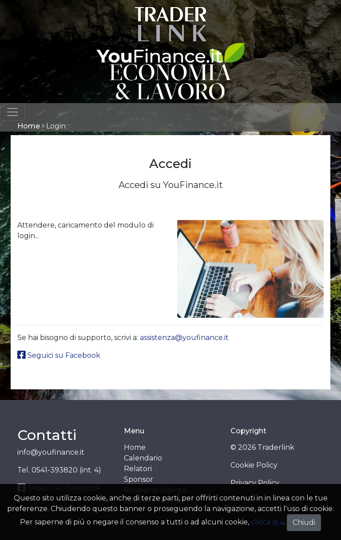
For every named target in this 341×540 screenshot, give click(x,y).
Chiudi (304, 522)
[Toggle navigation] (12, 112)
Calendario (143, 458)
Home (28, 126)
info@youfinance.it (50, 452)
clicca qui (267, 522)
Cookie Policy (254, 465)
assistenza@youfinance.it (184, 337)
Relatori (138, 468)
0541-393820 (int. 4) (66, 470)
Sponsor (138, 479)
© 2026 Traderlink (262, 447)
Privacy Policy (254, 483)
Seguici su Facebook (58, 355)
